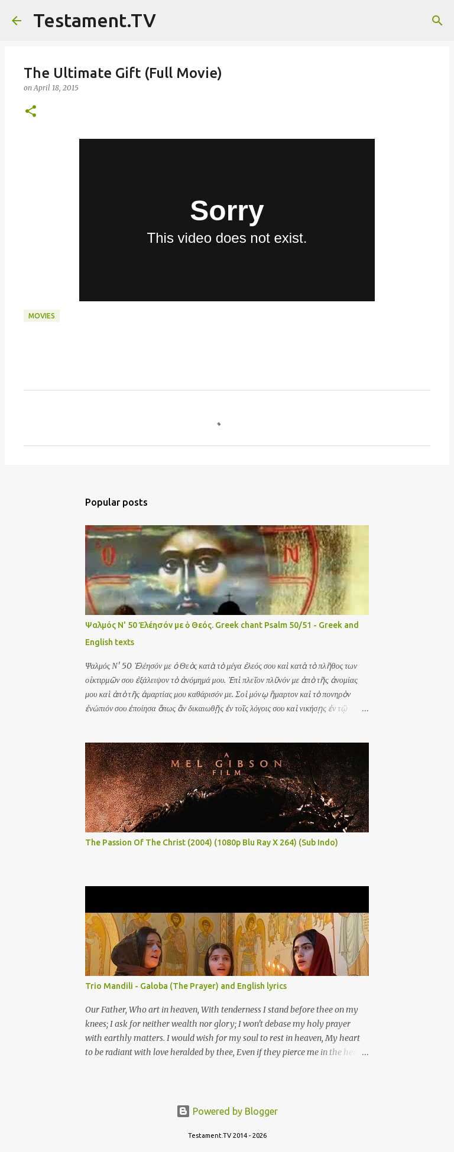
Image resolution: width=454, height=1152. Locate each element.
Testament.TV (94, 20)
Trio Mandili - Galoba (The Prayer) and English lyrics (186, 986)
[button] (31, 112)
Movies (41, 316)
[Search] (173, 20)
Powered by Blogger (227, 1111)
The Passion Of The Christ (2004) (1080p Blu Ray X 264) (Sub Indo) (211, 842)
